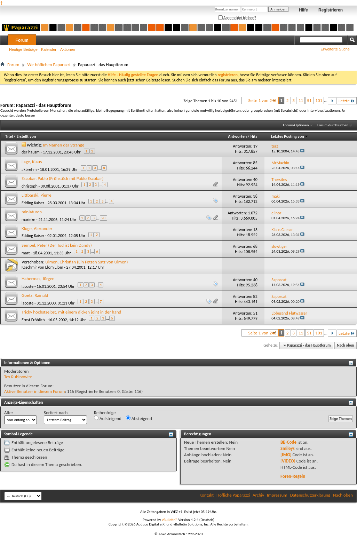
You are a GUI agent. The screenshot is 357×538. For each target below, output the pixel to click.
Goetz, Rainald (35, 295)
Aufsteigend (107, 418)
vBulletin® (169, 519)
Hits (254, 136)
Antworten (237, 136)
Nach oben (345, 345)
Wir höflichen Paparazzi (48, 64)
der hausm (31, 152)
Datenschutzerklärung (310, 495)
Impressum (277, 495)
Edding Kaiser (33, 202)
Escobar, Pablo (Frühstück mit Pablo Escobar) (62, 178)
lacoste (27, 286)
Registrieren (330, 10)
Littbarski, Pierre (36, 195)
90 (103, 218)
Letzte (347, 100)
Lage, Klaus (32, 161)
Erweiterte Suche (335, 49)
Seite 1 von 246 (262, 100)
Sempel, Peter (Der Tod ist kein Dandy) (57, 245)
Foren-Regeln (292, 476)
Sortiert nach (56, 412)
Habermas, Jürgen (38, 278)
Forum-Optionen (296, 125)
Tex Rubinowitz (18, 376)
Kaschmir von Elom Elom (42, 267)
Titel (9, 136)
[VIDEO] (287, 461)
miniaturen (32, 211)
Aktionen (67, 49)
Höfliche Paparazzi (233, 495)
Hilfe (303, 10)
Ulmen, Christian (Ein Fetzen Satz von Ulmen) (86, 261)
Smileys (287, 448)
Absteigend (139, 418)
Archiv (258, 495)
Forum (21, 40)
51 (309, 100)
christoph (30, 186)
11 (301, 100)
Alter (8, 412)
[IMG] (286, 454)
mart (26, 253)
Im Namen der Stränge (64, 145)
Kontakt (206, 495)
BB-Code (288, 442)
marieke (28, 219)
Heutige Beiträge (23, 49)
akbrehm (29, 169)
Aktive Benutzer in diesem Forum (34, 391)
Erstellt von (26, 136)
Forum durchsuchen (332, 125)
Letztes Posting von (289, 136)
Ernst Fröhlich (33, 319)
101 (318, 100)
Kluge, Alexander (37, 228)
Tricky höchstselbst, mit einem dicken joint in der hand (71, 312)
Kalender (48, 49)
